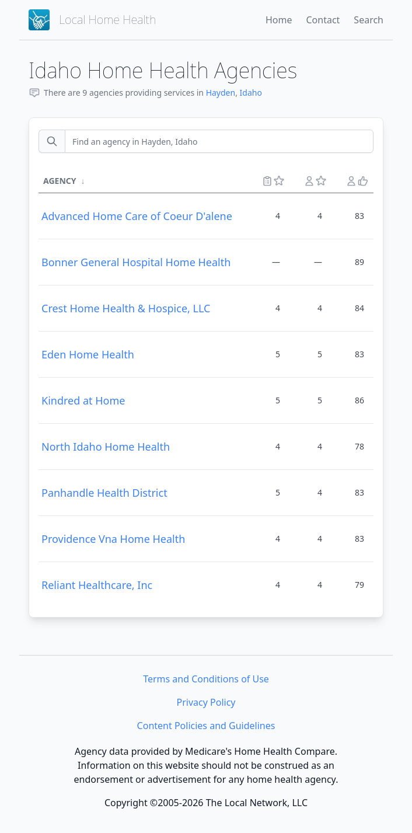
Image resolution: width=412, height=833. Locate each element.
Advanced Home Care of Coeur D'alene (136, 216)
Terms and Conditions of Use (206, 678)
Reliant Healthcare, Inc (96, 585)
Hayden (221, 92)
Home (279, 19)
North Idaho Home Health (105, 447)
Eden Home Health (87, 354)
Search (368, 19)
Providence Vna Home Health (113, 539)
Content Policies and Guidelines (206, 725)
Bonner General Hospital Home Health (136, 262)
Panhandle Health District (104, 493)
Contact (323, 19)
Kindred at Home (83, 400)
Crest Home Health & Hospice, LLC (125, 308)
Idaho (251, 92)
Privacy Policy (206, 702)
